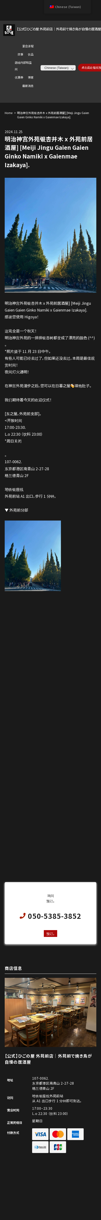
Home (8, 113)
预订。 (50, 933)
